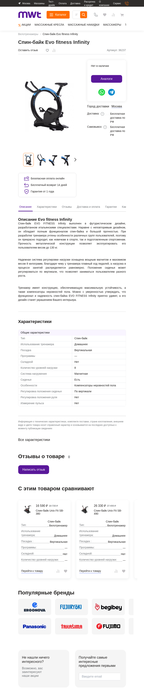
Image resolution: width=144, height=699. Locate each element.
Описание (25, 206)
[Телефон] (96, 15)
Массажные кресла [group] (49, 24)
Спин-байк (80, 338)
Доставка (75, 3)
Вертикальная (83, 350)
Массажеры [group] (112, 24)
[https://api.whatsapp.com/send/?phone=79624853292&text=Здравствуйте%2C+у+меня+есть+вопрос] (101, 92)
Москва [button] (26, 3)
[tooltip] (47, 50)
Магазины (39, 3)
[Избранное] (105, 15)
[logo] (29, 14)
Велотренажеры (28, 34)
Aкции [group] (24, 25)
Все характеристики (34, 440)
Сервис (117, 3)
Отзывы (67, 206)
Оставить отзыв (28, 50)
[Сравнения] (113, 15)
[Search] (83, 14)
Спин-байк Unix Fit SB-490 (108, 512)
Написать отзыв (33, 469)
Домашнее (81, 344)
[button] (75, 159)
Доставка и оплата (88, 206)
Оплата (63, 3)
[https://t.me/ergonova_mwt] (111, 92)
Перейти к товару (32, 570)
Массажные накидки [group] (83, 24)
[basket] (123, 15)
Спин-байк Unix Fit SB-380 (50, 512)
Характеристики (47, 206)
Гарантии (111, 206)
